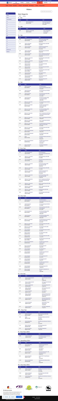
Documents (15, 5)
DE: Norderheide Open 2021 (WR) (44, 229)
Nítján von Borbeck (28, 325)
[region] (13, 394)
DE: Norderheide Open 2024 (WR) (44, 43)
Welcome (10, 2)
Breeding (22, 2)
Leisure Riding (34, 2)
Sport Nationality (25, 5)
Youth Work (45, 2)
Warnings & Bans (42, 5)
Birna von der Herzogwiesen (29, 140)
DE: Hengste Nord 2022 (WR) (43, 133)
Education (27, 2)
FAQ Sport (20, 5)
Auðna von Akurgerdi (28, 43)
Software (36, 5)
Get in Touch (44, 0)
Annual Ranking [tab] (9, 19)
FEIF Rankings (31, 5)
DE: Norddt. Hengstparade (43, 144)
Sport (40, 2)
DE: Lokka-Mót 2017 (42, 248)
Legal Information (49, 0)
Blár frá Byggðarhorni (28, 69)
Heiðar (26, 136)
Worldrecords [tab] (9, 49)
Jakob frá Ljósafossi (28, 86)
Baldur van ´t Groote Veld (30, 30)
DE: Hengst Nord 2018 (42, 245)
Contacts (10, 5)
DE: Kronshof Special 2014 (42, 325)
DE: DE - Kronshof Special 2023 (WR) (45, 117)
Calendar (40, 0)
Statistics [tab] (8, 51)
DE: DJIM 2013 (41, 348)
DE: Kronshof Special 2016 (43, 266)
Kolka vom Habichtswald (28, 75)
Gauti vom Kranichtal (28, 144)
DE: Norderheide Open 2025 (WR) (44, 90)
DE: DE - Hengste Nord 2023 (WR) (44, 120)
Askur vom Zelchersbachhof (29, 130)
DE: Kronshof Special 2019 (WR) (44, 66)
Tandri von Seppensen (28, 78)
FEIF (16, 2)
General (7, 5)
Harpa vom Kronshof (28, 245)
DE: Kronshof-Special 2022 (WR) (44, 127)
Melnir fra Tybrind (27, 66)
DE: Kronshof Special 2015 (43, 75)
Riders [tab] (8, 13)
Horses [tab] (8, 15)
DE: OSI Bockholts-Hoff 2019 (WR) (44, 69)
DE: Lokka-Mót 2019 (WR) (43, 232)
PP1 (7, 35)
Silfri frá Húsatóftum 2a (28, 39)
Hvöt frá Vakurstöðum (28, 321)
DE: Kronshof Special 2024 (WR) (44, 50)
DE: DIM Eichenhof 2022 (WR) (43, 189)
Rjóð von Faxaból (27, 269)
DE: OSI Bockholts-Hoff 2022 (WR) (44, 130)
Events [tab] (8, 17)
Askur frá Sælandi (27, 229)
